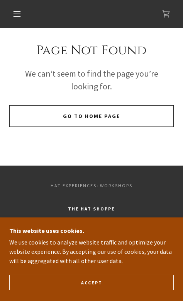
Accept (91, 283)
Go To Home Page (91, 116)
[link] (166, 14)
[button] (17, 14)
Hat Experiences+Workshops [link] (91, 185)
